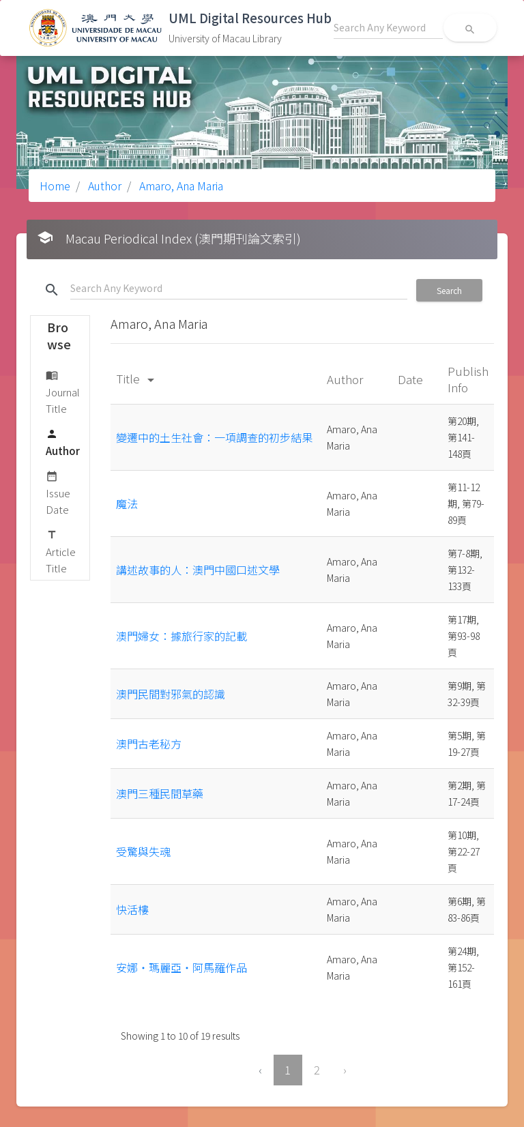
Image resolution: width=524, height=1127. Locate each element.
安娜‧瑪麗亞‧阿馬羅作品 (181, 967)
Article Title (61, 551)
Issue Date (58, 492)
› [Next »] (345, 1070)
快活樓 (132, 909)
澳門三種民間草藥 (159, 793)
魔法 (127, 503)
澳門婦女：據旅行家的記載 (181, 636)
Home (55, 185)
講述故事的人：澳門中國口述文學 (198, 569)
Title (137, 378)
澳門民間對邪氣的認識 (170, 694)
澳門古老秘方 (148, 743)
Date (412, 378)
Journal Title (63, 391)
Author (103, 185)
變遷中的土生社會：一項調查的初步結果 (214, 437)
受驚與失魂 (143, 851)
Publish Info (468, 379)
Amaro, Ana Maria (179, 185)
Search (449, 290)
